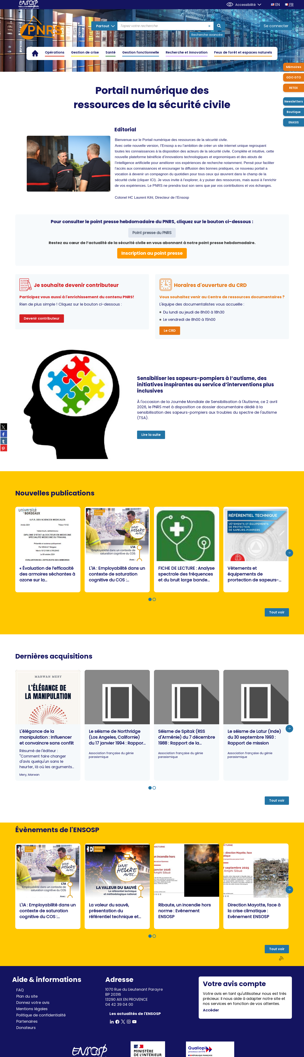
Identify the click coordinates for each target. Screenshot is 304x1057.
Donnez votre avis (33, 1002)
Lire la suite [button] (151, 434)
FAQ (20, 990)
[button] (150, 599)
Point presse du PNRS (152, 232)
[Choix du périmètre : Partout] (105, 26)
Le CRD (170, 330)
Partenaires (27, 1021)
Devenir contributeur (42, 318)
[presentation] (289, 553)
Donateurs (26, 1027)
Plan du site (27, 996)
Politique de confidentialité (41, 1015)
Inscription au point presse (152, 253)
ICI (152, 180)
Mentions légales (32, 1008)
